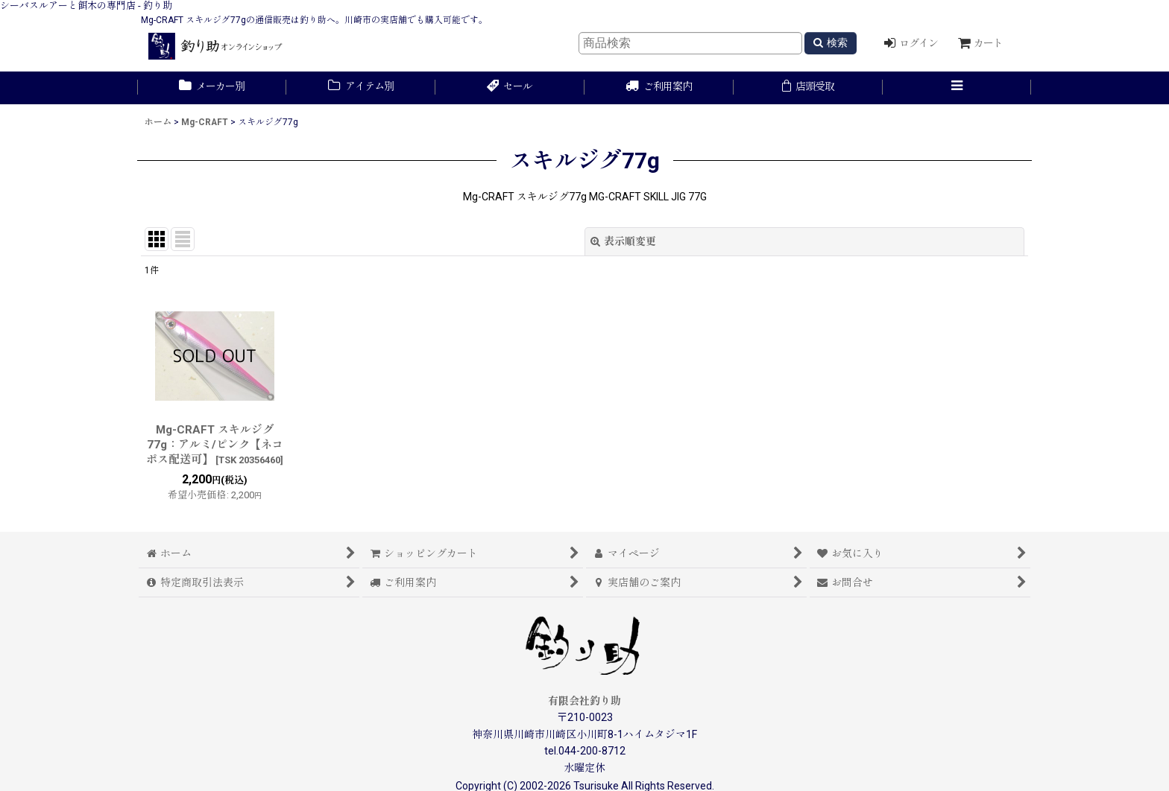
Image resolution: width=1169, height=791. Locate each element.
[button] (957, 88)
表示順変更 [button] (623, 241)
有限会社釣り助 (584, 701)
